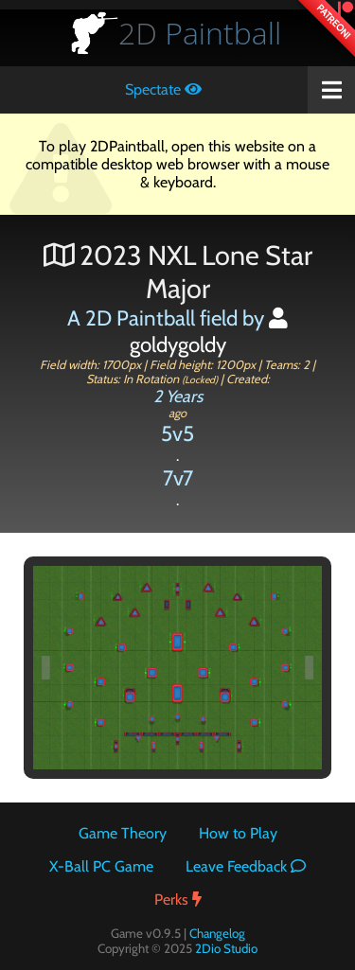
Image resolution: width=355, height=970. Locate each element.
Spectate (163, 89)
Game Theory (123, 833)
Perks (178, 899)
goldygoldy (209, 333)
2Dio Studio (226, 948)
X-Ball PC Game (101, 866)
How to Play (238, 833)
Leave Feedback (246, 866)
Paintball (199, 32)
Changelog (217, 933)
